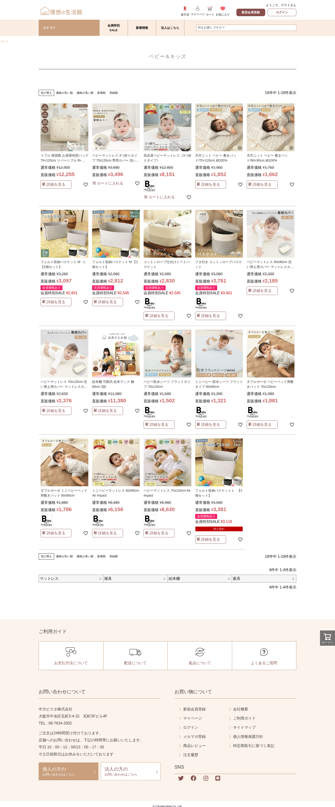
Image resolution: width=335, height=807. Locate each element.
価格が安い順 (64, 92)
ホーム (4, 41)
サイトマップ (244, 727)
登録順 (113, 92)
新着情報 (142, 28)
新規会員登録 (251, 12)
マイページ (192, 718)
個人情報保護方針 (248, 737)
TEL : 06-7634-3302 (55, 723)
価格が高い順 (85, 92)
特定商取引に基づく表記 (253, 746)
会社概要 (240, 709)
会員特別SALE (114, 28)
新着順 (101, 92)
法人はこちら (170, 28)
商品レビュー (194, 746)
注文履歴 (190, 755)
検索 (292, 27)
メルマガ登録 (194, 737)
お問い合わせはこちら (68, 771)
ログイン (282, 12)
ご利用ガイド (244, 718)
